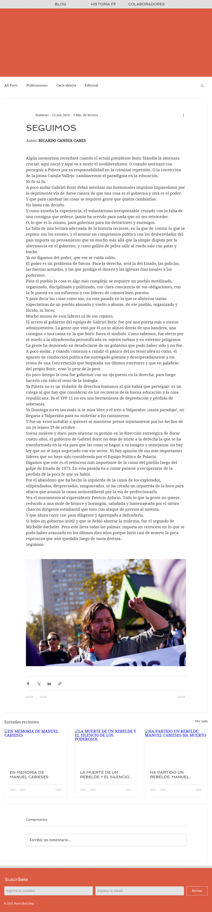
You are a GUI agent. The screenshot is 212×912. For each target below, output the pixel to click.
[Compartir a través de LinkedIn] (49, 684)
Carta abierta (66, 85)
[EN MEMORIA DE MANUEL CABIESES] (36, 747)
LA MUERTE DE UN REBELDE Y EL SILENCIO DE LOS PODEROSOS (104, 774)
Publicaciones (37, 85)
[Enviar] (197, 890)
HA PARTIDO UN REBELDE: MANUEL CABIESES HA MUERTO (173, 774)
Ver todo (201, 721)
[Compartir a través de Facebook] (28, 684)
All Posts (11, 85)
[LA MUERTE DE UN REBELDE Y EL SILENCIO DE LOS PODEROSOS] (106, 747)
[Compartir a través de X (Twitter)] (39, 684)
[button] (202, 85)
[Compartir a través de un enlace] (60, 684)
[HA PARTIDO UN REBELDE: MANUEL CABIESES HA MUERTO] (176, 747)
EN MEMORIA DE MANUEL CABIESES (29, 774)
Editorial (91, 85)
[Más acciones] (183, 115)
